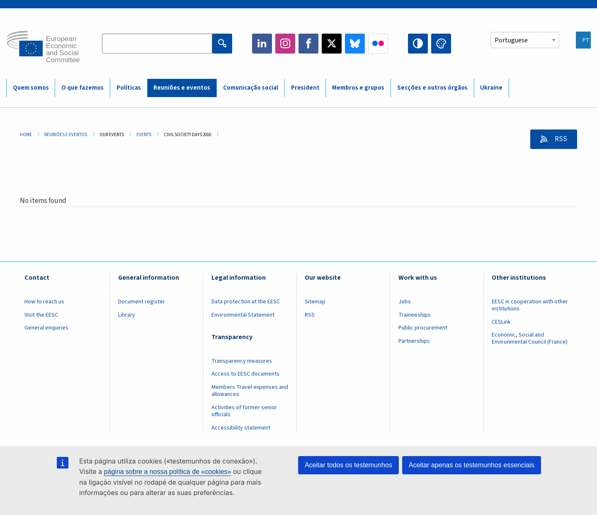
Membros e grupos (358, 87)
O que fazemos (82, 87)
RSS (560, 139)
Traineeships (414, 315)
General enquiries (46, 328)
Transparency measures (241, 361)
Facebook (308, 44)
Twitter (332, 44)
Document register (141, 302)
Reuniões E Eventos (65, 135)
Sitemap (315, 302)
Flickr (378, 44)
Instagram (285, 44)
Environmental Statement (242, 315)
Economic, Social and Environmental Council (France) (530, 338)
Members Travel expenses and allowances (249, 390)
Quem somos (31, 87)
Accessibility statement (240, 428)
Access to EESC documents (245, 374)
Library (126, 315)
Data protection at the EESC (245, 302)
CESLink (501, 322)
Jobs (404, 302)
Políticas (128, 87)
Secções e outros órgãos (432, 87)
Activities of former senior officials (244, 411)
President (305, 87)
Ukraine (491, 87)
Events (143, 135)
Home (26, 135)
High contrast (418, 44)
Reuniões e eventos (181, 87)
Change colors (441, 44)
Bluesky (355, 44)
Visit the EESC (41, 315)
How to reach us (44, 302)
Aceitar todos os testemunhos (348, 465)
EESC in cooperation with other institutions (530, 305)
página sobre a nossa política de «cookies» (167, 471)
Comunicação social (250, 87)
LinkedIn (262, 44)
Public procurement (422, 328)
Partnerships (414, 341)
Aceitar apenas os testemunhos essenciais (471, 465)
